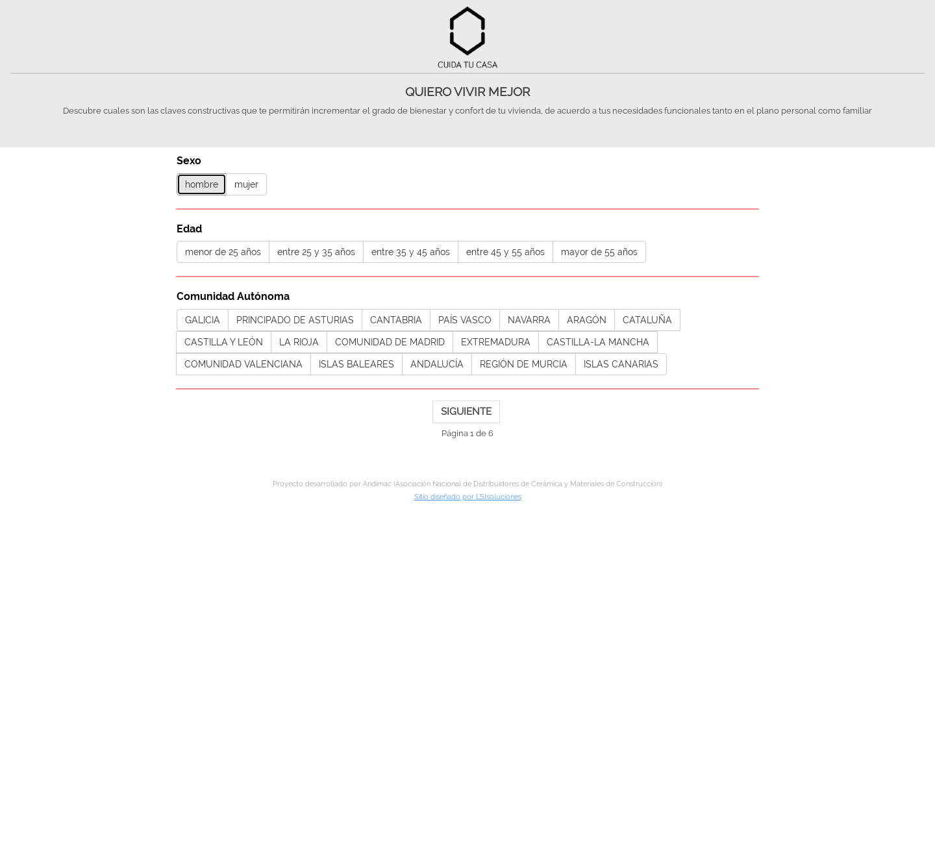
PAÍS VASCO (465, 320)
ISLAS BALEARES (356, 364)
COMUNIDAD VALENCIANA (243, 364)
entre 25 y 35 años (316, 252)
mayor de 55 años (599, 252)
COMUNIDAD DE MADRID (390, 342)
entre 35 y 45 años (410, 252)
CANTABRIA (396, 320)
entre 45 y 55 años (505, 252)
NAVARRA (529, 320)
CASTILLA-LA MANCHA (598, 342)
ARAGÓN (586, 320)
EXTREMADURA (495, 342)
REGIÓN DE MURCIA (523, 364)
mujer (246, 184)
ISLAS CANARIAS (621, 364)
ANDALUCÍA (437, 364)
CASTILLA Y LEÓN (223, 342)
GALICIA (202, 320)
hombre (201, 184)
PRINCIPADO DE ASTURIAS (295, 320)
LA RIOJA (299, 342)
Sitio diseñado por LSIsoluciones (467, 497)
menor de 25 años (223, 252)
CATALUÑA (647, 320)
